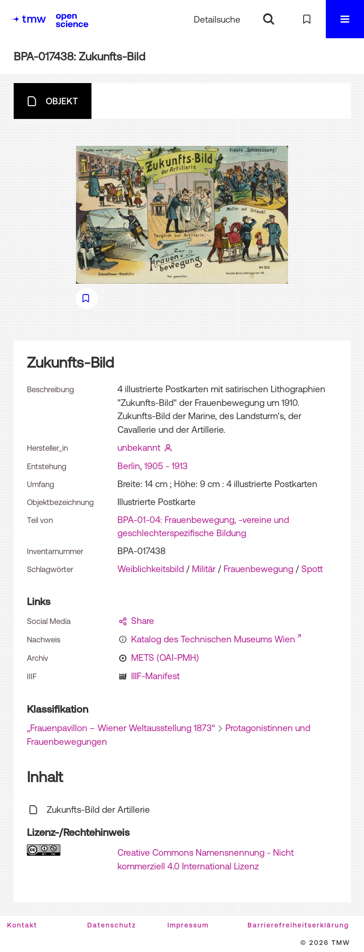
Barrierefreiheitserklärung (298, 925)
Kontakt (22, 925)
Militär (203, 569)
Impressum (188, 925)
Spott (312, 569)
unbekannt (138, 447)
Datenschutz (111, 925)
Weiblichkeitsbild (150, 569)
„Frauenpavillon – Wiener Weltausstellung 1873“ (121, 728)
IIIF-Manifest (155, 676)
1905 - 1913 (166, 466)
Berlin (128, 466)
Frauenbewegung (258, 569)
